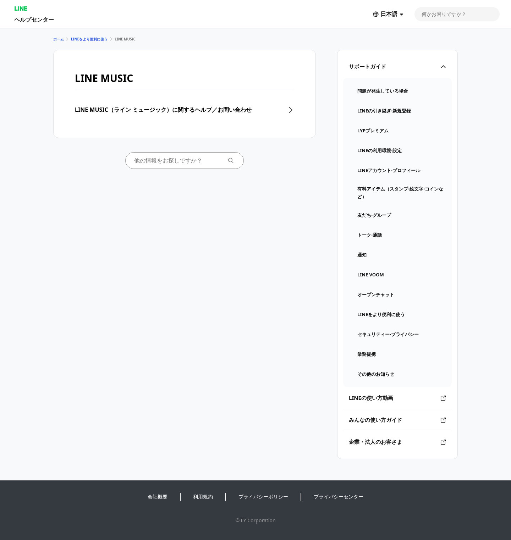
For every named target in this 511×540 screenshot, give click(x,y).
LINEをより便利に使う (89, 39)
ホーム (58, 39)
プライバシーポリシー (263, 496)
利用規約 (203, 496)
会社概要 (157, 496)
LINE (20, 8)
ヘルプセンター (34, 19)
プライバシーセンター (338, 496)
